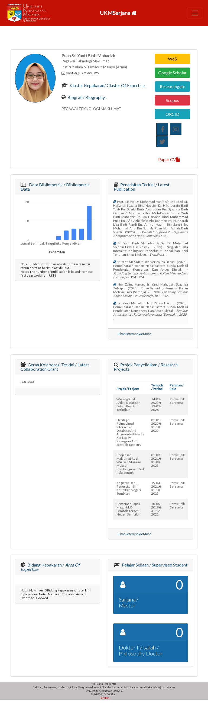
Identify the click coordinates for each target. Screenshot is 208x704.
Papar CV (169, 159)
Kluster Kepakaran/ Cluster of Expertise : (108, 85)
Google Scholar (172, 72)
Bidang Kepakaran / (50, 567)
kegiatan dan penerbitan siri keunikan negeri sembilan (128, 488)
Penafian (104, 697)
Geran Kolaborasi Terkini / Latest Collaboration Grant (55, 367)
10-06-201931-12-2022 (156, 509)
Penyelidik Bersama (177, 401)
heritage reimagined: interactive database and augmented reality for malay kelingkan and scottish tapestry (130, 432)
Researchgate (172, 86)
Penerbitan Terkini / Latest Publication (142, 186)
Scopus (172, 100)
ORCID (172, 114)
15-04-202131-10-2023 (156, 488)
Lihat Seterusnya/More (134, 334)
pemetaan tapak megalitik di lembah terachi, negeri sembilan (128, 509)
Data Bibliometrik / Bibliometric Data (55, 186)
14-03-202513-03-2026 (156, 404)
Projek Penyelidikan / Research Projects (146, 367)
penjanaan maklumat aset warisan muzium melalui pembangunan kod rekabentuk (130, 464)
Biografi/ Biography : (87, 97)
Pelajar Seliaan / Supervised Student (154, 564)
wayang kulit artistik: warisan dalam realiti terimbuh (128, 404)
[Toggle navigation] (194, 13)
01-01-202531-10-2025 (156, 425)
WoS (172, 58)
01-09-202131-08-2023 (156, 460)
